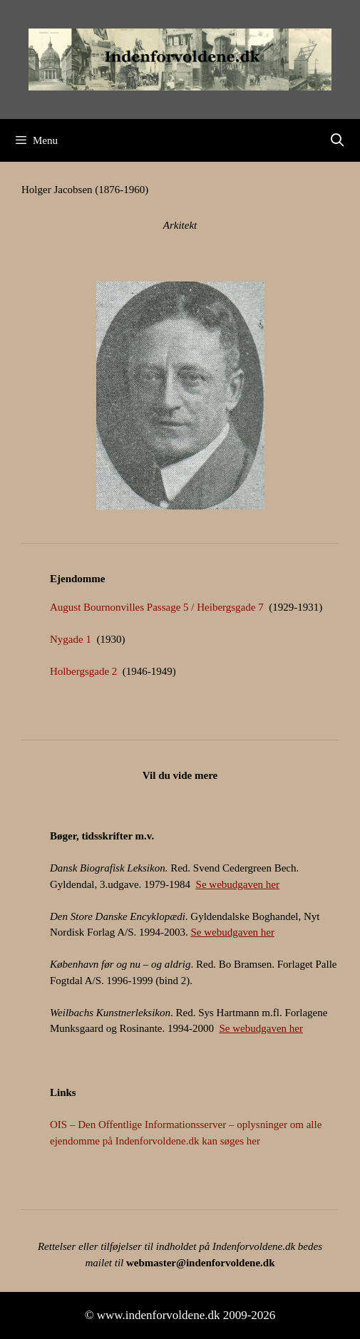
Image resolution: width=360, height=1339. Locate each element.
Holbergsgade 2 (83, 671)
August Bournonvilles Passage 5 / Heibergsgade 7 (157, 607)
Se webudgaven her (237, 884)
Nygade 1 (70, 639)
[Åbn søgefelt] (337, 140)
